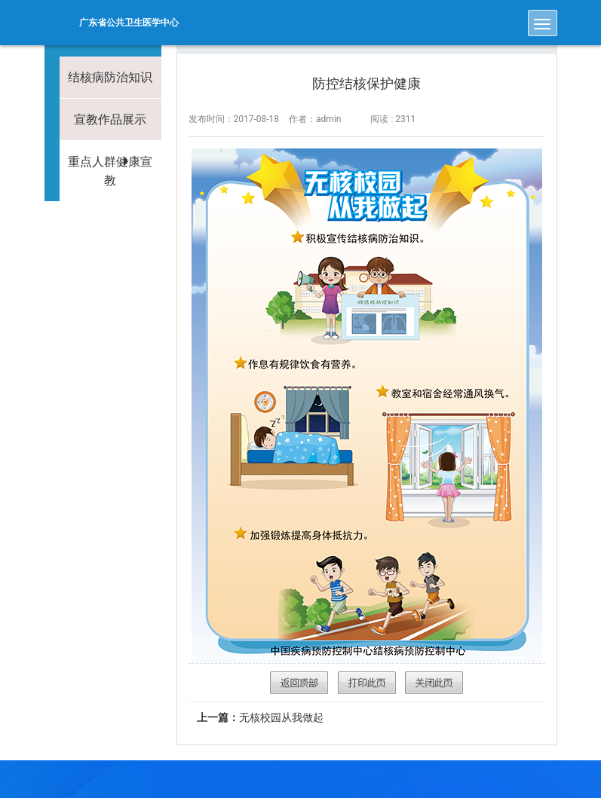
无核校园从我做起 (260, 717)
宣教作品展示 (110, 119)
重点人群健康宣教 (110, 171)
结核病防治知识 (110, 77)
